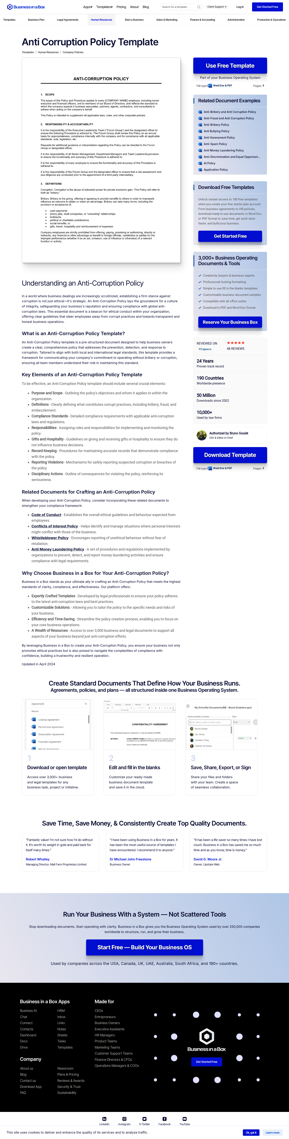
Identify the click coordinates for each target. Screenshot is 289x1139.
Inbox (61, 1017)
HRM (61, 1011)
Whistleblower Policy (50, 538)
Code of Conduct (46, 515)
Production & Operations (271, 19)
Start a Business (134, 19)
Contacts (26, 1029)
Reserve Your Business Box (230, 322)
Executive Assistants (109, 1029)
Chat (23, 1017)
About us (26, 1068)
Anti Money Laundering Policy (58, 549)
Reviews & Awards (70, 1081)
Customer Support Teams (114, 1053)
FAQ (23, 1093)
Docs (23, 1041)
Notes (61, 1029)
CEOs (99, 1011)
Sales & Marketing (166, 19)
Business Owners (107, 1023)
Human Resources (101, 19)
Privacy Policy (167, 1133)
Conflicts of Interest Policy (55, 526)
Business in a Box (110, 1133)
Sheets (62, 1035)
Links (61, 1023)
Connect (26, 1023)
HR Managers (105, 1035)
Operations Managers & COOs (117, 1066)
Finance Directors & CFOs (113, 1060)
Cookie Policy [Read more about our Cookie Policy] (192, 1133)
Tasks (61, 1041)
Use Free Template (230, 65)
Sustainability (66, 1093)
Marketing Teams (107, 1047)
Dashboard (28, 1035)
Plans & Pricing (68, 1074)
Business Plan (36, 19)
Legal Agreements (67, 19)
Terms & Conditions (139, 1133)
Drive (24, 1047)
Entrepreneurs (105, 1017)
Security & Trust (68, 1087)
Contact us (28, 1081)
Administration (236, 19)
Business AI (28, 1011)
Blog (23, 1074)
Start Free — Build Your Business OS (145, 947)
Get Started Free (230, 236)
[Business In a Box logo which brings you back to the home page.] (26, 6)
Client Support (216, 6)
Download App (31, 1087)
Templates (9, 19)
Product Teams (106, 1041)
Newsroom (65, 1068)
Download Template (230, 454)
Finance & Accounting (202, 19)
